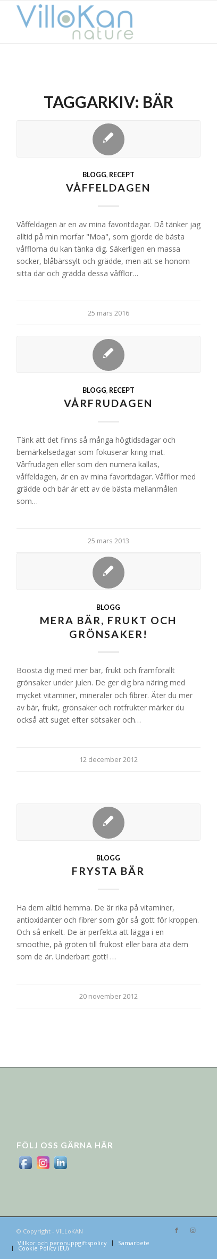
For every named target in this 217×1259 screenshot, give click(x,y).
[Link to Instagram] (193, 1230)
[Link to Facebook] (177, 1230)
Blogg (94, 175)
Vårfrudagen (108, 403)
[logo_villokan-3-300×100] (90, 22)
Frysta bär (108, 871)
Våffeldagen (108, 187)
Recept (122, 175)
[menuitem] (62, 1243)
